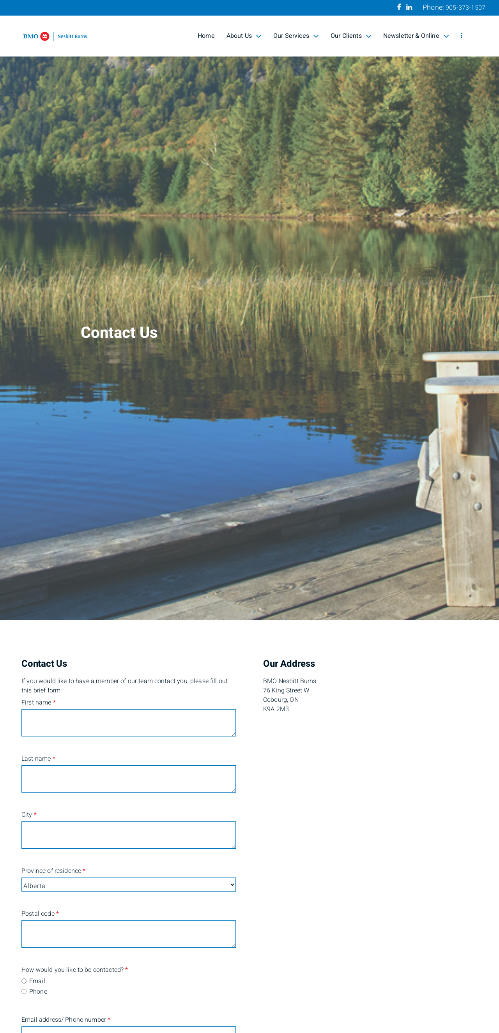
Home (206, 36)
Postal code (40, 913)
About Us (244, 36)
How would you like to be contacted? (58, 970)
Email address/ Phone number (58, 1019)
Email (37, 981)
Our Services (296, 36)
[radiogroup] (128, 987)
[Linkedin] (409, 7)
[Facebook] (399, 7)
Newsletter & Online (416, 36)
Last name (38, 758)
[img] (249, 310)
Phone (38, 991)
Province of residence (53, 871)
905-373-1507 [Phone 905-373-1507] (465, 7)
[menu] (461, 35)
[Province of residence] (128, 885)
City (29, 814)
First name (38, 702)
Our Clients (351, 36)
